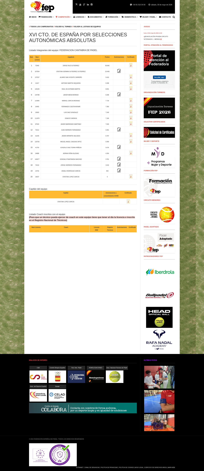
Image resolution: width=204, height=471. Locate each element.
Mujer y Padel (147, 17)
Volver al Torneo (63, 27)
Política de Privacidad (109, 467)
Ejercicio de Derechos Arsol (156, 467)
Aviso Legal (139, 467)
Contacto (165, 17)
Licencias (78, 17)
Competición (63, 17)
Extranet (79, 467)
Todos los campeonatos (42, 27)
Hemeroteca (129, 17)
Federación (45, 17)
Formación (112, 17)
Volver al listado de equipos (87, 27)
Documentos (95, 17)
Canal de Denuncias (92, 467)
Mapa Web (171, 467)
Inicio (33, 17)
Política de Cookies (126, 467)
